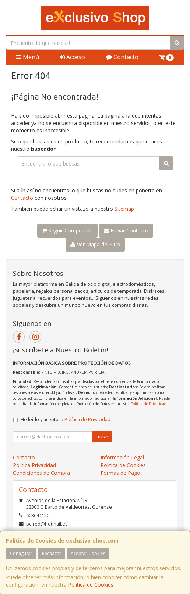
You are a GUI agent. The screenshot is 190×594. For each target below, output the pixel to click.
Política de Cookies (90, 584)
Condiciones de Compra (41, 472)
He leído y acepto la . (66, 419)
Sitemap (124, 208)
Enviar (102, 437)
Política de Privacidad (148, 403)
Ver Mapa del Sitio (95, 244)
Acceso (72, 57)
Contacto (122, 57)
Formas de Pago (120, 472)
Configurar (21, 553)
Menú (27, 57)
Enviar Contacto (126, 230)
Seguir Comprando (67, 230)
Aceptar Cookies (88, 553)
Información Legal (122, 457)
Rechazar (51, 553)
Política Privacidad (34, 465)
